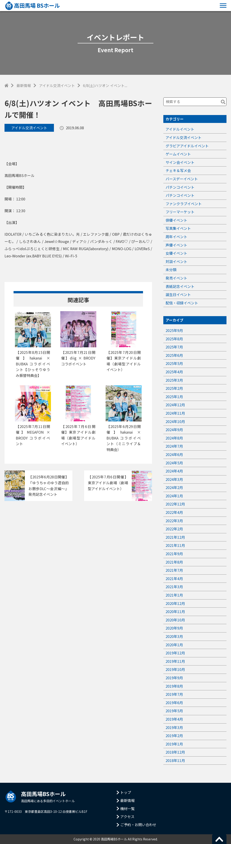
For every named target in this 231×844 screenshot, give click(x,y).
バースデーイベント (182, 178)
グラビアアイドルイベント (187, 145)
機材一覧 (127, 808)
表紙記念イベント (180, 286)
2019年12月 (175, 653)
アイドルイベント (180, 129)
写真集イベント (178, 228)
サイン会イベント (180, 162)
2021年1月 (174, 595)
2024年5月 (174, 462)
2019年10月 (175, 669)
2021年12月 (175, 537)
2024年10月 (175, 421)
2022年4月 (174, 512)
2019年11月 (175, 661)
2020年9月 (174, 628)
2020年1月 (174, 644)
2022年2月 (174, 528)
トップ (125, 792)
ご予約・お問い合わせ (138, 824)
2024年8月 (174, 438)
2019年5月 (174, 710)
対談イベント (176, 261)
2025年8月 (174, 338)
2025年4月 (174, 371)
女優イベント (176, 253)
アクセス (127, 816)
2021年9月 (174, 553)
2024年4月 (174, 471)
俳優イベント (176, 220)
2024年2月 (174, 487)
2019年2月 (174, 735)
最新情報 (23, 85)
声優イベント (176, 245)
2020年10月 (175, 620)
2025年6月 (174, 355)
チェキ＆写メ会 (178, 170)
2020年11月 (175, 611)
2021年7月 (174, 570)
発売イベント (176, 278)
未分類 (171, 269)
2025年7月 (174, 347)
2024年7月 (174, 446)
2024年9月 (174, 429)
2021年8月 (174, 562)
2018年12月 (175, 752)
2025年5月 (174, 363)
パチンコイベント (180, 187)
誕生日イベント (178, 294)
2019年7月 (174, 694)
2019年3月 (174, 727)
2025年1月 (174, 396)
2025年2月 (174, 388)
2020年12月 (175, 603)
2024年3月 (174, 479)
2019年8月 (174, 686)
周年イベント (176, 236)
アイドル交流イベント (57, 85)
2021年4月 (174, 578)
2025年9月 (174, 330)
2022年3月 (174, 520)
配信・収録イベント (182, 303)
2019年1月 (174, 744)
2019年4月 (174, 719)
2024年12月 (175, 404)
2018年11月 (175, 760)
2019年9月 (174, 677)
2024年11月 (175, 413)
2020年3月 (174, 636)
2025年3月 (174, 380)
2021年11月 (175, 545)
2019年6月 (174, 702)
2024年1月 (174, 495)
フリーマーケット (180, 211)
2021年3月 (174, 586)
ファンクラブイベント (184, 203)
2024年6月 (174, 454)
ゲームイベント (178, 154)
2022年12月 (175, 504)
